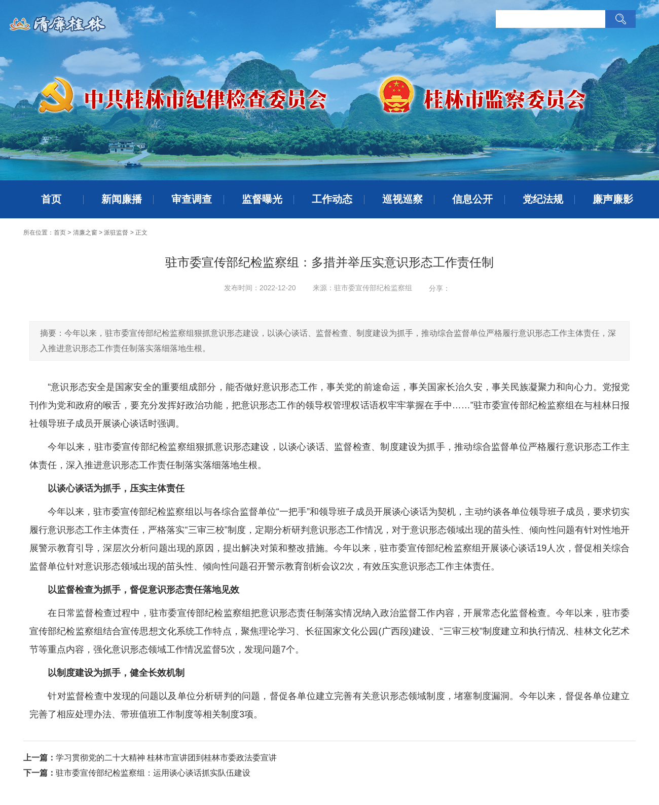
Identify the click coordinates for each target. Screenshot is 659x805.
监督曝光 (262, 199)
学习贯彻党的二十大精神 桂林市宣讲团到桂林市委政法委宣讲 (166, 757)
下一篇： (39, 773)
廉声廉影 (613, 199)
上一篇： (39, 757)
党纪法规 (543, 199)
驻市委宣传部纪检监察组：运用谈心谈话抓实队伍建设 (153, 773)
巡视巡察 (402, 199)
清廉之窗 (85, 232)
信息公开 (472, 199)
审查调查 (191, 199)
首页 (51, 199)
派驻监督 (116, 232)
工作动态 (332, 199)
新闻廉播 (121, 199)
